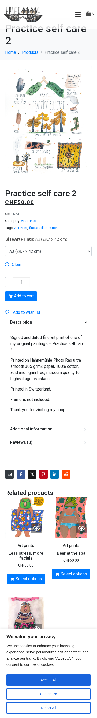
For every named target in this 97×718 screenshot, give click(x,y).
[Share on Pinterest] (43, 484)
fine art (34, 238)
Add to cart (24, 306)
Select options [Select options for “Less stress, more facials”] (29, 589)
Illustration (49, 238)
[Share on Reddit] (66, 484)
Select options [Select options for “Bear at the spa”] (74, 584)
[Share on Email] (9, 484)
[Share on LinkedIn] (54, 484)
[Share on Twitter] (32, 484)
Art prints (28, 231)
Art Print (20, 238)
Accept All (48, 680)
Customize (48, 694)
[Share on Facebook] (21, 484)
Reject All (48, 708)
